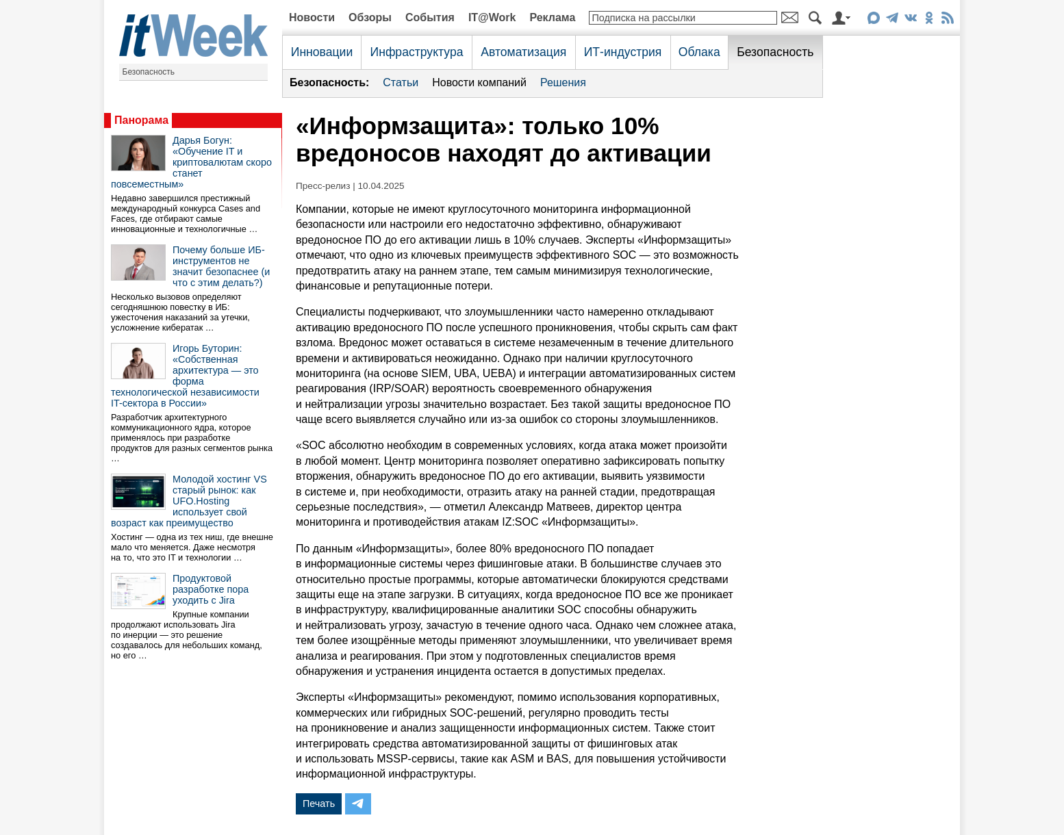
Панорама (141, 120)
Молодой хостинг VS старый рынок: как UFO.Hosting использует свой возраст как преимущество (189, 501)
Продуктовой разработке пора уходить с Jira (211, 589)
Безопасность (149, 72)
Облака (699, 52)
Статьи (400, 82)
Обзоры (370, 17)
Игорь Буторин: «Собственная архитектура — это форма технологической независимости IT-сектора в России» (185, 376)
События (430, 17)
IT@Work (492, 17)
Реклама (552, 17)
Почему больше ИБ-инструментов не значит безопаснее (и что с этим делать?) (221, 266)
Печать (319, 803)
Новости (312, 17)
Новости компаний (479, 82)
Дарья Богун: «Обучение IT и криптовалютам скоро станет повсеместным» (191, 162)
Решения (563, 82)
